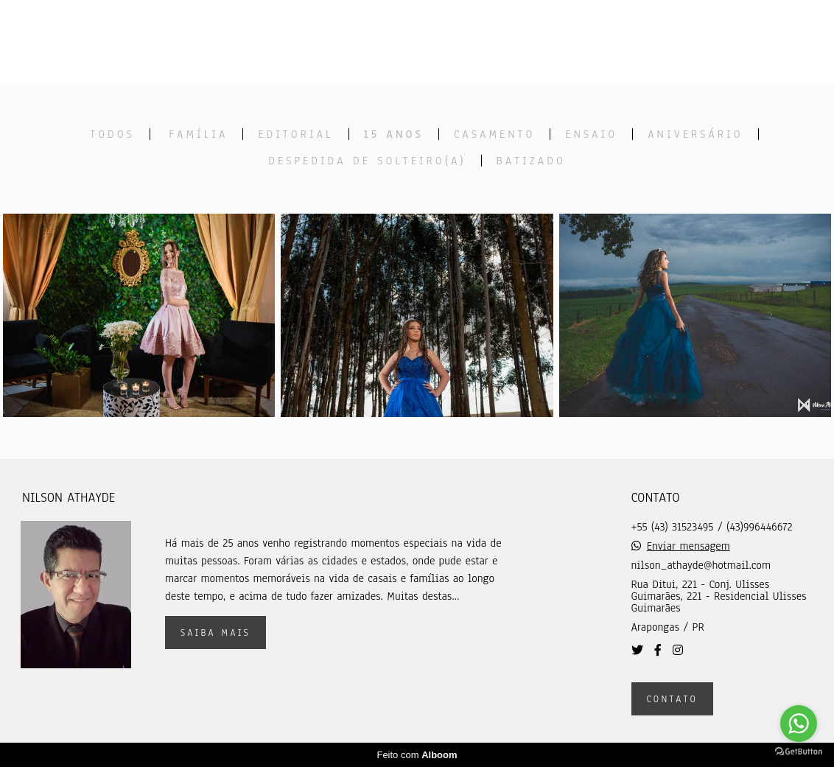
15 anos (394, 134)
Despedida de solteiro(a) (367, 161)
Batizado (531, 161)
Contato (699, 41)
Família (198, 134)
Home (327, 41)
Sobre (614, 41)
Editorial (295, 134)
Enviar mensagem (688, 546)
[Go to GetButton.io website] (798, 752)
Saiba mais (215, 632)
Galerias (525, 41)
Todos (112, 134)
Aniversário (695, 134)
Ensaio (591, 134)
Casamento (494, 134)
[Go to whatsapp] (798, 723)
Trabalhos (420, 41)
